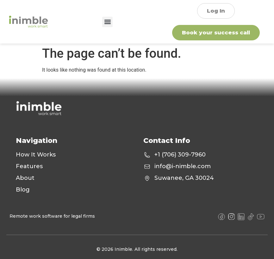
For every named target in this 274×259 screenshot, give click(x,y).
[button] (107, 22)
